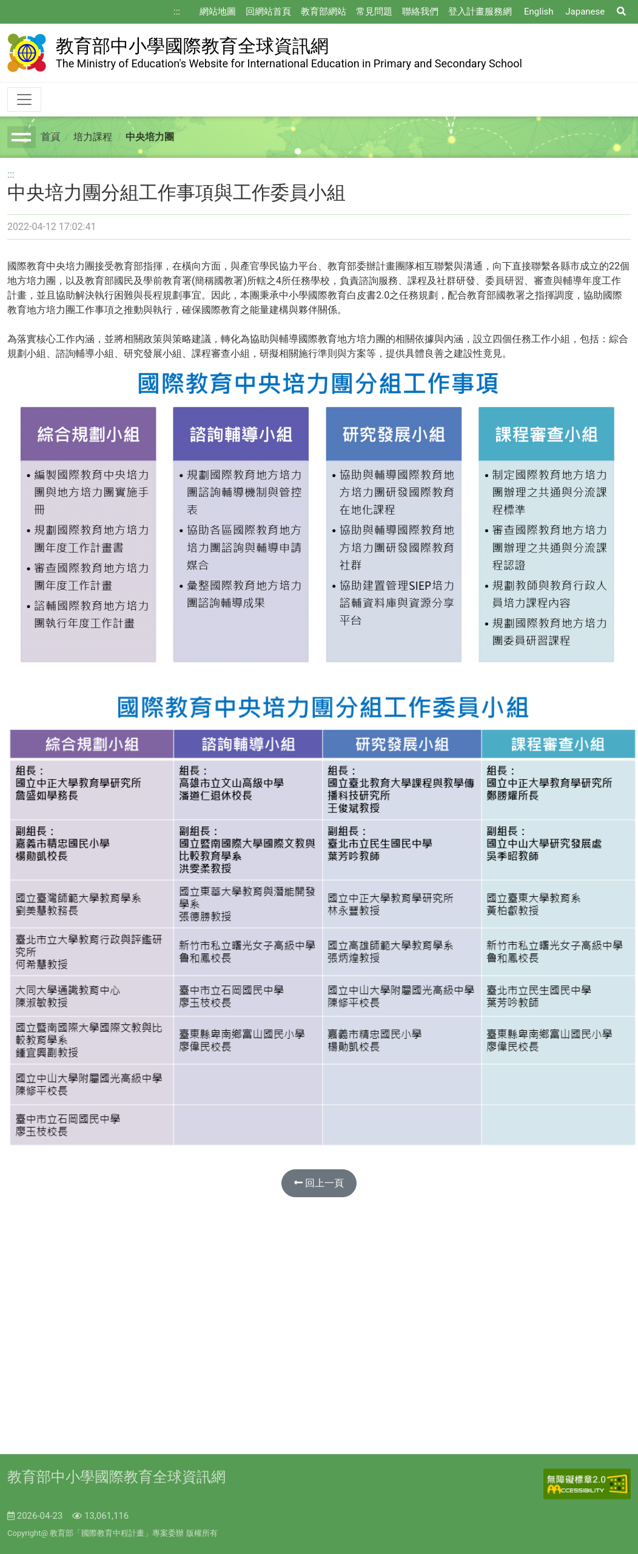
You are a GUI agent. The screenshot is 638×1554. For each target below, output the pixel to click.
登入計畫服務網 (480, 11)
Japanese (585, 11)
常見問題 (374, 11)
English (539, 11)
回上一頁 (319, 1183)
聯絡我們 (420, 11)
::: (176, 11)
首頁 (50, 137)
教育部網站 (323, 11)
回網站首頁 (268, 11)
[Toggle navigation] (24, 99)
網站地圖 (218, 11)
